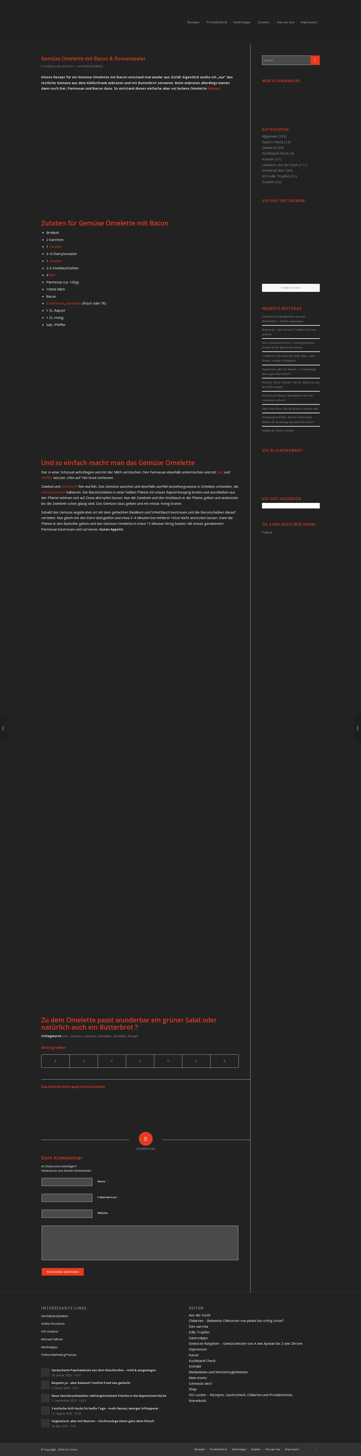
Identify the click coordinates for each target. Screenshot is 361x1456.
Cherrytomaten (53, 492)
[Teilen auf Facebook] (55, 1061)
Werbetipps (49, 1347)
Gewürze (269, 147)
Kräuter (268, 159)
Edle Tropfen (199, 1332)
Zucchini (55, 246)
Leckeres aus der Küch (58, 66)
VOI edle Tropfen (276, 176)
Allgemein (269, 136)
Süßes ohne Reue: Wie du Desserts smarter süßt (290, 408)
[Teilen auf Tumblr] (168, 1061)
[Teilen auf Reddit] (196, 1061)
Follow (267, 532)
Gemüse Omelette (97, 1036)
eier (65, 1036)
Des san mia (198, 1326)
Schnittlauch (55, 303)
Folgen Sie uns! (290, 288)
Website (103, 1213)
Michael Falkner (93, 66)
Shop (193, 1389)
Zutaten (268, 181)
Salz (220, 472)
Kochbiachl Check (275, 153)
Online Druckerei (53, 1323)
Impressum (198, 1349)
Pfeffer (46, 477)
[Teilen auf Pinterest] (112, 1061)
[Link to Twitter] (316, 1449)
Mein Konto (198, 1377)
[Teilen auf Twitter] (84, 1061)
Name (103, 1181)
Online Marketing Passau (58, 1355)
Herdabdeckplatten (54, 1316)
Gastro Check (272, 142)
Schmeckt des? (200, 1383)
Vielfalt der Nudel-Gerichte (278, 430)
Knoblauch (69, 486)
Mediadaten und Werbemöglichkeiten (218, 1372)
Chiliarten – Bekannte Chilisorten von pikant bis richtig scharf (236, 1320)
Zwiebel (55, 260)
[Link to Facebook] (309, 1449)
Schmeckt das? (273, 170)
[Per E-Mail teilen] (224, 1061)
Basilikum (74, 303)
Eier (52, 275)
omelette (119, 1036)
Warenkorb (197, 1400)
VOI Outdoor (49, 1331)
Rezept (213, 88)
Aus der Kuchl (199, 1315)
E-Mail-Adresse (108, 1197)
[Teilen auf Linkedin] (140, 1061)
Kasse (194, 1355)
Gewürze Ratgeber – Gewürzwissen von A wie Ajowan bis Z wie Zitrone (246, 1343)
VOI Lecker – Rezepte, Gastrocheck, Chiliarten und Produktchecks (241, 1394)
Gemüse (76, 1036)
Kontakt (195, 1366)
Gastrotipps (198, 1338)
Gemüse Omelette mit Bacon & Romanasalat (93, 58)
